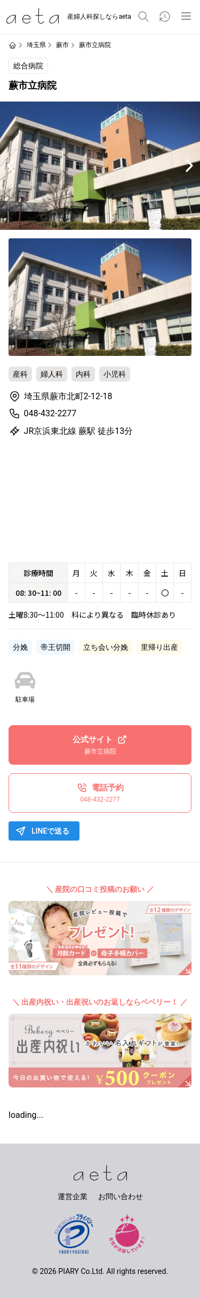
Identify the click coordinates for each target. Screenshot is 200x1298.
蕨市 (62, 45)
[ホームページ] (13, 45)
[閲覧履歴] (164, 16)
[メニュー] (186, 16)
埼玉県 (36, 45)
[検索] (143, 16)
